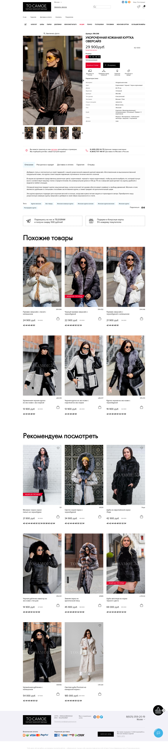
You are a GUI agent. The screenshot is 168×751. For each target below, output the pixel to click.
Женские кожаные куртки (65, 204)
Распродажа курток (30, 208)
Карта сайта (121, 736)
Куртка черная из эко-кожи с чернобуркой (118, 402)
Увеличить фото (52, 33)
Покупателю (69, 17)
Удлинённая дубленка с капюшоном (33, 688)
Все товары (49, 204)
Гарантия (33, 17)
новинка (68, 580)
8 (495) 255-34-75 (97, 149)
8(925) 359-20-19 (135, 716)
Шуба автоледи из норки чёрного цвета (116, 600)
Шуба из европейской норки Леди (118, 511)
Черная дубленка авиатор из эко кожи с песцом (35, 600)
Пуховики (110, 24)
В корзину (112, 65)
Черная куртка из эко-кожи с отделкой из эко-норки (76, 402)
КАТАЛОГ (34, 24)
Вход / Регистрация (139, 2)
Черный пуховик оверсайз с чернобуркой (76, 313)
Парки (49, 24)
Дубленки (57, 24)
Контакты (59, 17)
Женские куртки (123, 24)
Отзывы (91, 164)
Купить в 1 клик (92, 65)
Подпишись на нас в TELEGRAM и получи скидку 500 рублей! (49, 220)
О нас (24, 17)
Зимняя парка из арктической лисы (72, 600)
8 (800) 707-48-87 (97, 152)
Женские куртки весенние (106, 204)
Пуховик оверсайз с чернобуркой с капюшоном (117, 313)
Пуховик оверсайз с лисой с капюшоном (34, 313)
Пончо (89, 24)
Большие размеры (138, 24)
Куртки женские (36, 204)
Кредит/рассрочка (91, 50)
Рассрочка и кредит (45, 164)
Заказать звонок (60, 7)
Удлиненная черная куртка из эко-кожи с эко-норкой (34, 402)
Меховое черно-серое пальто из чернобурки (32, 511)
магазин (54, 149)
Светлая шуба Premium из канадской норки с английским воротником (75, 688)
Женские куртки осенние (85, 204)
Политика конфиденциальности (65, 721)
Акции (82, 24)
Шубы (42, 24)
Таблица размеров (91, 60)
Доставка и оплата (46, 17)
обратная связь (105, 734)
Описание (29, 164)
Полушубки (99, 24)
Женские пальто (70, 24)
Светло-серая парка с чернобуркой (74, 511)
